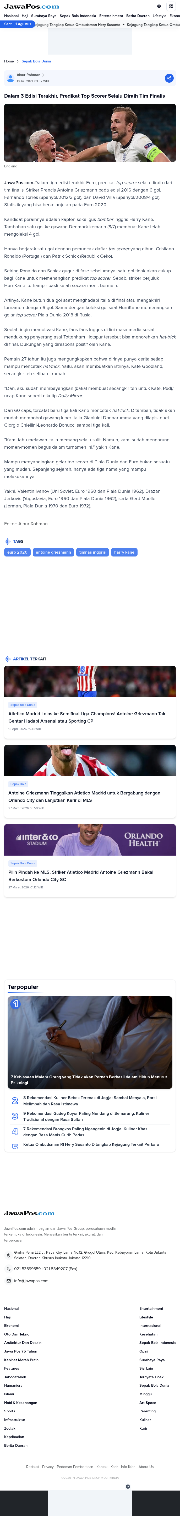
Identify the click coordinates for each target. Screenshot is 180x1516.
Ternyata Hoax (151, 1377)
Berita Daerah (138, 16)
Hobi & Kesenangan (20, 1403)
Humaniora (13, 1385)
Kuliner (145, 1420)
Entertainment (111, 16)
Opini (143, 1351)
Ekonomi (11, 1326)
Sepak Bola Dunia (36, 61)
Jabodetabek (15, 1377)
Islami (9, 1394)
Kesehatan (148, 1334)
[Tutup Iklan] (128, 1486)
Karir (143, 1428)
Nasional (11, 16)
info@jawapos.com (31, 1281)
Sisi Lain (146, 1368)
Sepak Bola (18, 784)
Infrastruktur (14, 1420)
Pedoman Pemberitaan (75, 1467)
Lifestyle (159, 16)
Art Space (147, 1403)
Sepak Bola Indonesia (78, 16)
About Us (146, 1467)
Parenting (147, 1411)
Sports (9, 1411)
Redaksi (32, 1467)
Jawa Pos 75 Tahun (20, 1351)
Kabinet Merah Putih (21, 1360)
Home (9, 61)
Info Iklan (128, 1467)
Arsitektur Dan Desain (22, 1343)
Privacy (48, 1467)
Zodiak (9, 1428)
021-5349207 (55, 1269)
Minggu (145, 1394)
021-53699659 (27, 1269)
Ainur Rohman (28, 75)
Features (11, 1368)
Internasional (150, 1326)
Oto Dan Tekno (16, 1334)
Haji (25, 16)
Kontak (101, 1467)
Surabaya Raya (44, 16)
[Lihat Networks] (159, 6)
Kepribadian (14, 1437)
